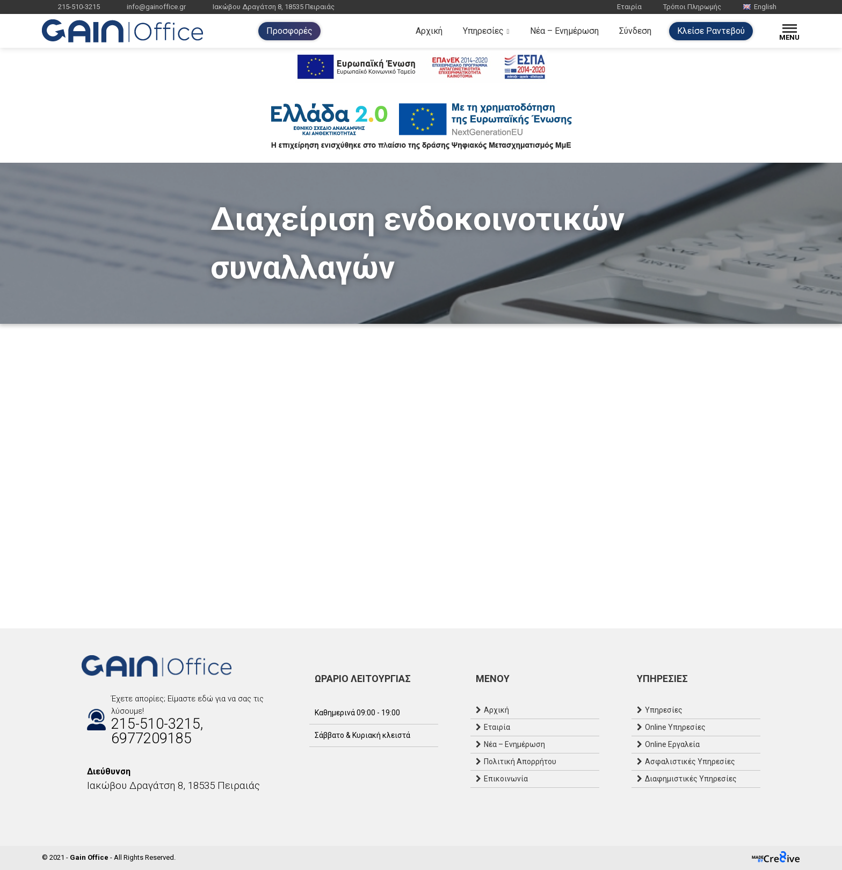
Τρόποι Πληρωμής (692, 7)
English (759, 7)
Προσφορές (289, 31)
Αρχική (429, 31)
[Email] (108, 809)
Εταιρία (629, 7)
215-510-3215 (79, 7)
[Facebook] (87, 809)
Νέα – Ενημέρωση (564, 31)
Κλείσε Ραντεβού (711, 31)
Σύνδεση (635, 31)
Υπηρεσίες (483, 31)
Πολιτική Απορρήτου (520, 761)
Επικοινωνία (506, 778)
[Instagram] (97, 809)
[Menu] (789, 31)
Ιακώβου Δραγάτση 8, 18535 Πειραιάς (274, 7)
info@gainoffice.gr (156, 7)
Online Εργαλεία (672, 744)
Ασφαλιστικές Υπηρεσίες (690, 761)
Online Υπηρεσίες (675, 727)
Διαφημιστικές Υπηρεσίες (691, 778)
